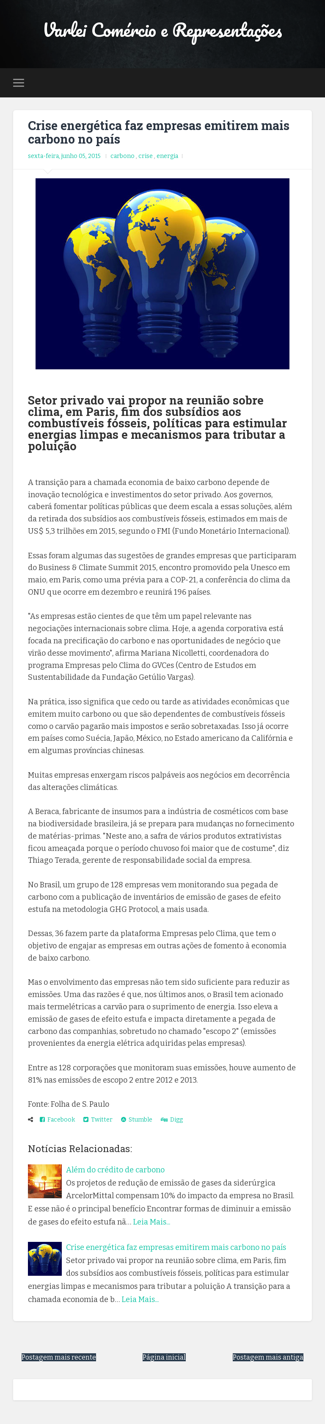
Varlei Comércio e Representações (162, 29)
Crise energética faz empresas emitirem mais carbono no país (158, 132)
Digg (172, 1119)
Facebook (57, 1119)
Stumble (136, 1119)
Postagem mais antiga (268, 1357)
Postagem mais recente (59, 1357)
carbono (123, 156)
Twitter (98, 1119)
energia (167, 156)
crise (146, 156)
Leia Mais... (151, 1222)
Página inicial (164, 1357)
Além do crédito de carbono (115, 1170)
